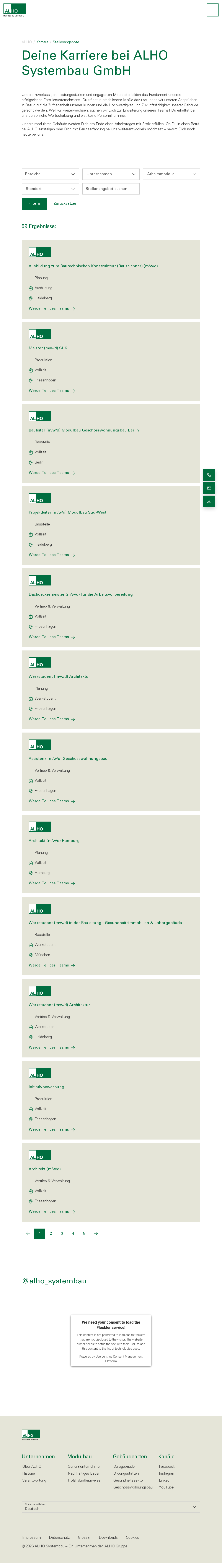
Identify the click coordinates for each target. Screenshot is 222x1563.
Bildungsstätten (126, 1473)
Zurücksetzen (65, 204)
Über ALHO (31, 1467)
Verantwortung (34, 1480)
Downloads (108, 1538)
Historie (28, 1473)
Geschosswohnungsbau (133, 1487)
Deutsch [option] (32, 1509)
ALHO (27, 42)
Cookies (132, 1538)
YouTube (166, 1487)
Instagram (167, 1473)
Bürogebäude (124, 1467)
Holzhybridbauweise (84, 1480)
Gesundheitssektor (128, 1480)
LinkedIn (166, 1480)
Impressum (31, 1538)
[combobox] (50, 174)
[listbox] (111, 1507)
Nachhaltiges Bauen (84, 1473)
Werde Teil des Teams (49, 309)
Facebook (167, 1467)
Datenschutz (59, 1538)
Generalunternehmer (84, 1467)
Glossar (84, 1538)
